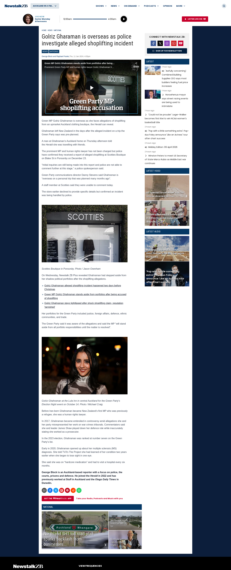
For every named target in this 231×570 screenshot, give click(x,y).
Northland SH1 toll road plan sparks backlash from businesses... (69, 539)
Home (44, 30)
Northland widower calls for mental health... (119, 542)
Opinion (167, 5)
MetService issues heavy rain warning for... (119, 523)
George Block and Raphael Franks (55, 56)
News (50, 30)
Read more (167, 77)
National (57, 30)
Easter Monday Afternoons (42, 20)
